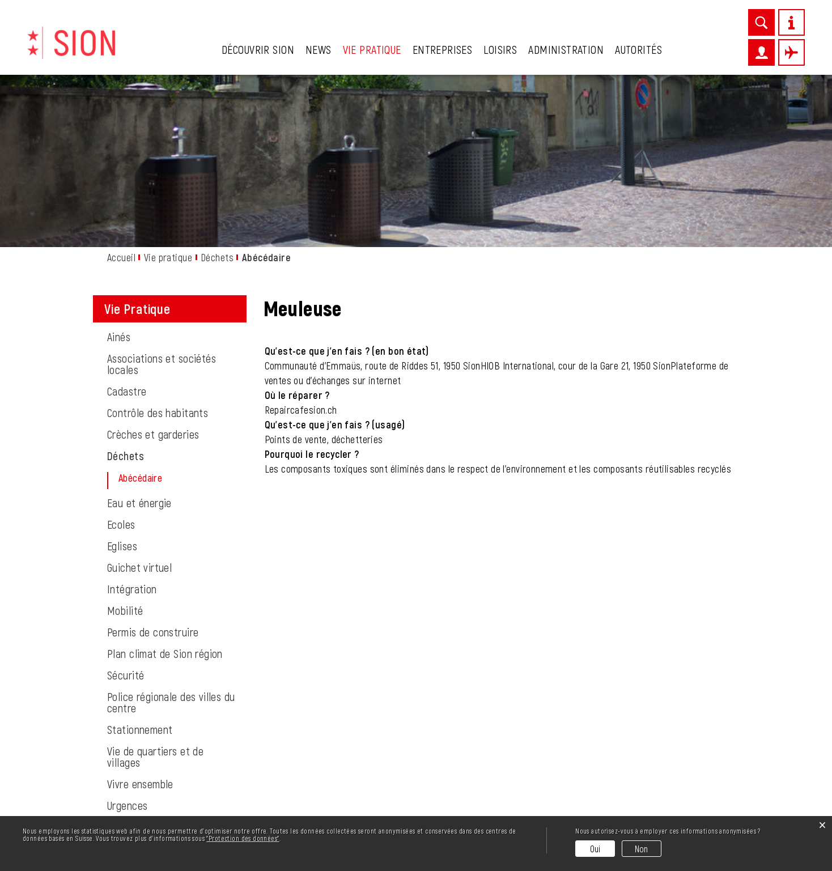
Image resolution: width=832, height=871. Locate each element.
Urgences (127, 647)
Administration (566, 49)
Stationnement (139, 571)
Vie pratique (372, 49)
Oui (595, 848)
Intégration (132, 430)
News (318, 49)
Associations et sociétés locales (161, 205)
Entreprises (443, 49)
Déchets (125, 297)
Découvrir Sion (258, 49)
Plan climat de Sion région (165, 495)
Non (641, 848)
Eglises (122, 387)
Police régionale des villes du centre (171, 544)
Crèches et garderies (153, 276)
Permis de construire (152, 474)
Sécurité (125, 517)
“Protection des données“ (242, 838)
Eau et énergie (139, 344)
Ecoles (121, 366)
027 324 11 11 (160, 812)
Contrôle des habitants (157, 254)
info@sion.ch (176, 798)
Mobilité (125, 452)
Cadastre (126, 233)
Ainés (118, 178)
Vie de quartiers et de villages (155, 598)
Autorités (638, 49)
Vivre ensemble (140, 625)
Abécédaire (168, 320)
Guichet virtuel (139, 409)
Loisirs (500, 49)
